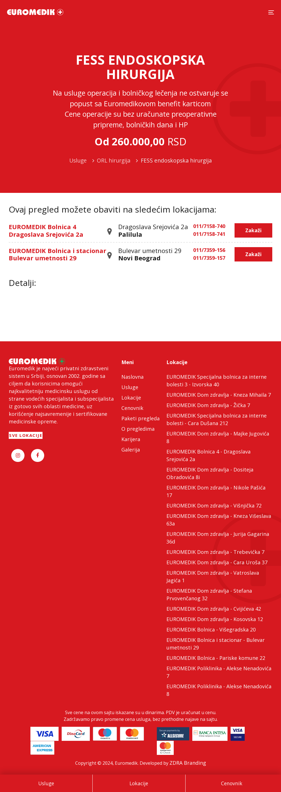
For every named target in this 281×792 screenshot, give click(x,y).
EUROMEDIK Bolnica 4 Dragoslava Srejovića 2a (46, 230)
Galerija (130, 449)
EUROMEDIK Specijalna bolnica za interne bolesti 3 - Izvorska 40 (216, 380)
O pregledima (138, 428)
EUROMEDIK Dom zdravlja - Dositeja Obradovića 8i (209, 473)
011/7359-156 (209, 250)
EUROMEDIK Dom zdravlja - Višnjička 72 (214, 505)
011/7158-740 (209, 226)
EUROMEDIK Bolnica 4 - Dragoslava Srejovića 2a (208, 455)
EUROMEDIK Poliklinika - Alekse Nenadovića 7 (218, 672)
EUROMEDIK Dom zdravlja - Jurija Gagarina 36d (217, 538)
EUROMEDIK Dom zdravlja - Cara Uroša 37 (216, 562)
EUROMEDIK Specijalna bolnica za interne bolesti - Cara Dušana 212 (216, 419)
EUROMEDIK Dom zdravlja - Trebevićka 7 (215, 552)
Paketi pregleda (140, 418)
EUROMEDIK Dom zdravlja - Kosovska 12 (214, 619)
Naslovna (132, 376)
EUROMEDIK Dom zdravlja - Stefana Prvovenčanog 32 (209, 594)
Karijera (130, 439)
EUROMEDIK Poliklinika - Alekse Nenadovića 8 (218, 690)
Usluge (46, 783)
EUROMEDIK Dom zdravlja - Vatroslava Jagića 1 (212, 576)
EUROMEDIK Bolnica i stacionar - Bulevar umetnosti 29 (215, 644)
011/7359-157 (209, 258)
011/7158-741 (209, 234)
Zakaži (253, 230)
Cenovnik (231, 783)
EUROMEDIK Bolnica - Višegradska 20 (211, 629)
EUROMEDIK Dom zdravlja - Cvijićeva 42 (213, 608)
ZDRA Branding (188, 762)
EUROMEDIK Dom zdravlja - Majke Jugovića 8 (217, 437)
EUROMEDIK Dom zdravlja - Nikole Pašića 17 (216, 491)
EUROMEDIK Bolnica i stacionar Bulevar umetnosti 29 (57, 254)
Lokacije (139, 783)
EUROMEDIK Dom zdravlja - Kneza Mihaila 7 (218, 394)
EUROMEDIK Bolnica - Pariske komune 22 (215, 658)
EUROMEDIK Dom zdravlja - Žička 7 (208, 405)
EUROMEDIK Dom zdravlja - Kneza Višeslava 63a (218, 520)
